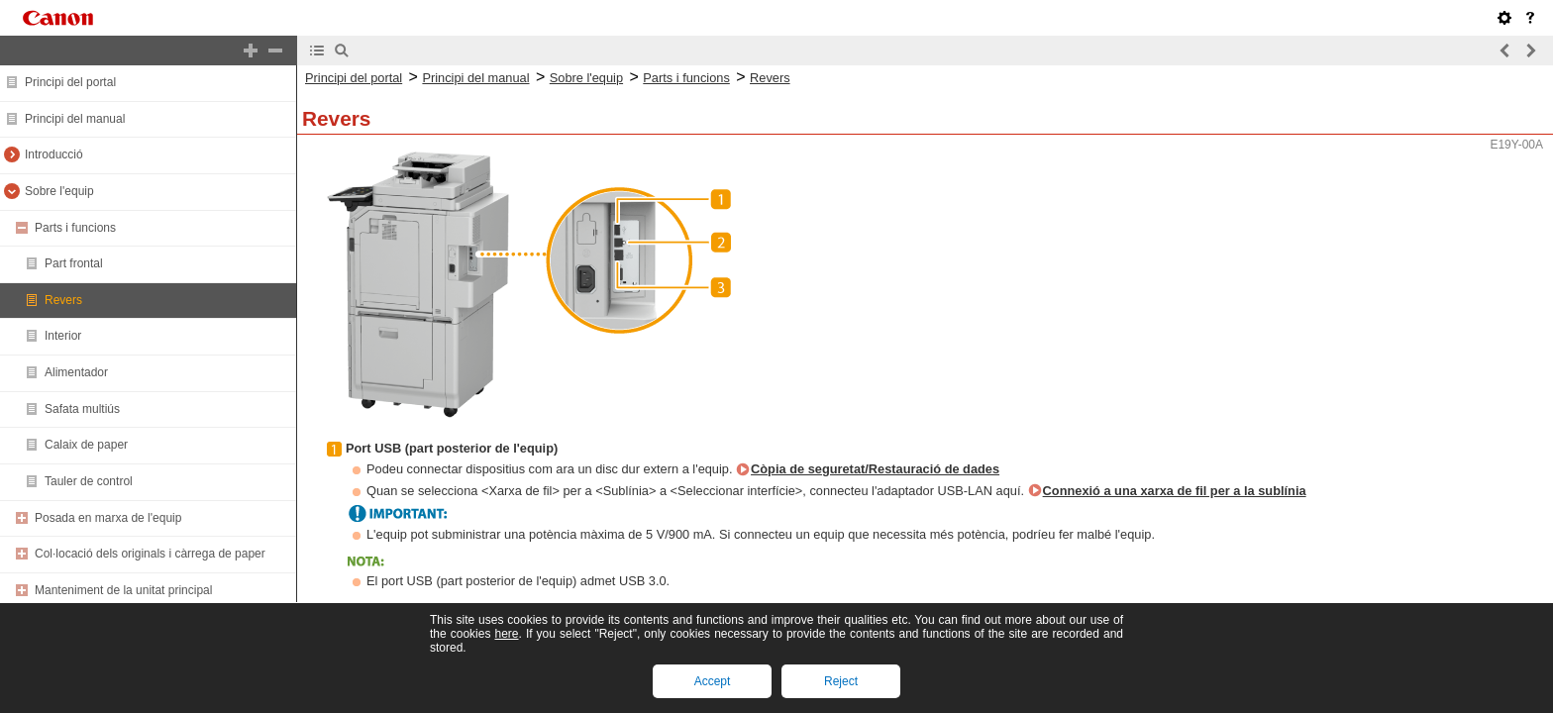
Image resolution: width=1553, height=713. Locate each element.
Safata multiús (82, 409)
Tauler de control (89, 481)
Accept (712, 681)
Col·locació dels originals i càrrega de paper (150, 553)
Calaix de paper (86, 445)
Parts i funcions (75, 228)
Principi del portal (70, 82)
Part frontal (74, 263)
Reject (841, 681)
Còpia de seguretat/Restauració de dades (875, 468)
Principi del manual (75, 119)
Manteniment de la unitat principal (123, 590)
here (506, 634)
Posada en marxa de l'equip (108, 518)
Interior (63, 336)
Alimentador (76, 372)
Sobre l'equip (59, 191)
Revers (63, 300)
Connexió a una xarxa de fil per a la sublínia (1174, 490)
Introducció (54, 154)
